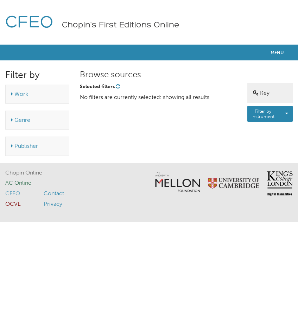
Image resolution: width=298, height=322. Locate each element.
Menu (277, 52)
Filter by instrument (263, 114)
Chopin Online (23, 172)
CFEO (29, 23)
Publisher (24, 146)
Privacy (53, 204)
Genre (20, 120)
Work (19, 94)
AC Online (18, 182)
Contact (54, 193)
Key (261, 93)
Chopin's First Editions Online (120, 25)
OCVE (13, 204)
